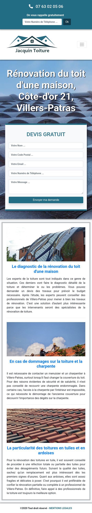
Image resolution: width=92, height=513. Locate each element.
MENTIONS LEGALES (60, 508)
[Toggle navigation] (82, 44)
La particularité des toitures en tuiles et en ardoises (46, 450)
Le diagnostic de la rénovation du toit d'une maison (46, 269)
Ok (67, 21)
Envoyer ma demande (46, 200)
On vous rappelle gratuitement (45, 15)
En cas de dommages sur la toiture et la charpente (46, 364)
